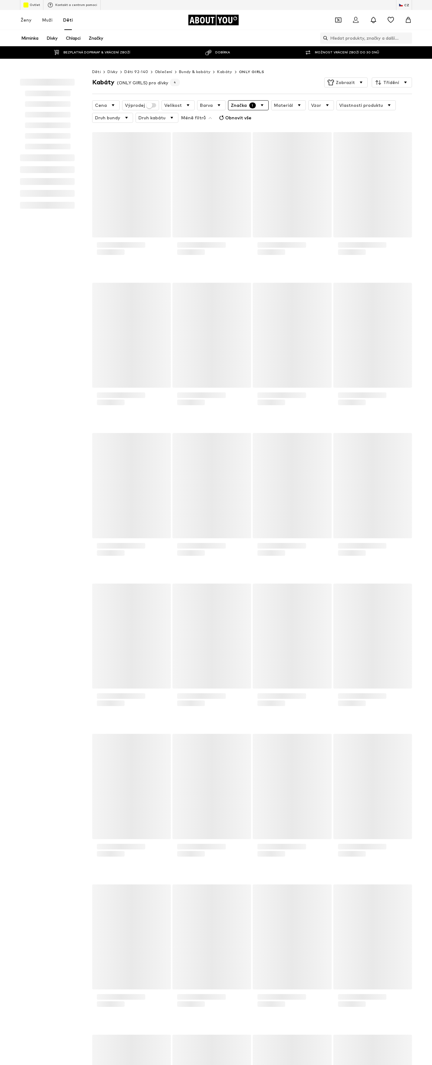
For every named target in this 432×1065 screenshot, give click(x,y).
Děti (68, 19)
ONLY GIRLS (251, 59)
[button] (346, 70)
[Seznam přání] (391, 20)
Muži (47, 19)
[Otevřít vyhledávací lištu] (324, 38)
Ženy (26, 19)
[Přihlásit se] (356, 20)
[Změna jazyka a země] (404, 5)
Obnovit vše (198, 104)
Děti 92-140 (136, 59)
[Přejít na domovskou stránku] (213, 20)
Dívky (112, 59)
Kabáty (224, 59)
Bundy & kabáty (195, 59)
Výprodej (140, 92)
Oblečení (163, 59)
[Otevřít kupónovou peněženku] (338, 20)
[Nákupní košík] (408, 20)
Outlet (31, 4)
